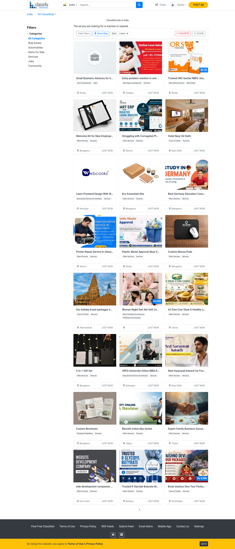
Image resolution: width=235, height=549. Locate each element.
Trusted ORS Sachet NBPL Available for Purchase (196, 78)
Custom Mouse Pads (180, 251)
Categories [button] (34, 33)
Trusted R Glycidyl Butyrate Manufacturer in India (150, 486)
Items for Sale (36, 52)
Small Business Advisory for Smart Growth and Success (108, 78)
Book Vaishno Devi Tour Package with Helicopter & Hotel (201, 486)
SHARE (199, 33)
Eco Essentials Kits (133, 193)
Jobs (31, 61)
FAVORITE (182, 33)
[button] (178, 5)
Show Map (101, 33)
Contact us (182, 526)
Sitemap (199, 526)
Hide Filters (84, 33)
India (30, 14)
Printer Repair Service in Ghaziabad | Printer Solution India (110, 251)
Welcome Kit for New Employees (95, 136)
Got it (204, 543)
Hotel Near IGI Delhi (179, 136)
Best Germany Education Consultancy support (194, 193)
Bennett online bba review (137, 428)
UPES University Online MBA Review (143, 370)
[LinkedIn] (121, 534)
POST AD (198, 4)
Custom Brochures (87, 428)
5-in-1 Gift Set (84, 370)
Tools (160, 4)
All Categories (36, 38)
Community (35, 65)
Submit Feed (126, 526)
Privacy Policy (88, 526)
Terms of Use (67, 526)
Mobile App (164, 526)
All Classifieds (46, 14)
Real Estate (34, 43)
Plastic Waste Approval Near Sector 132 (145, 251)
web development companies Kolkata (98, 486)
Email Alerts (146, 526)
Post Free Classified (42, 526)
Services (33, 56)
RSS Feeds (108, 526)
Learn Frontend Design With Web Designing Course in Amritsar (112, 193)
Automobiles (35, 47)
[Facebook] (113, 534)
